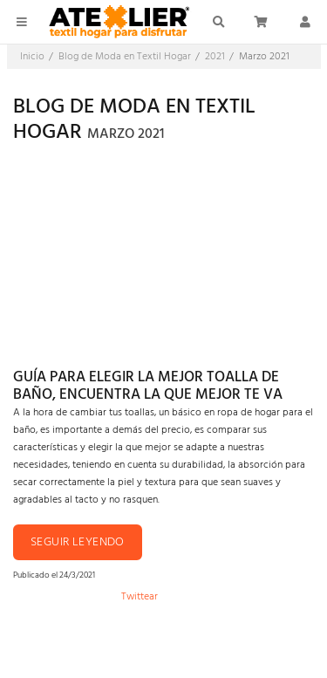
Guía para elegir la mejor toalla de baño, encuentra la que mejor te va (148, 386)
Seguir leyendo (78, 542)
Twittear (139, 597)
